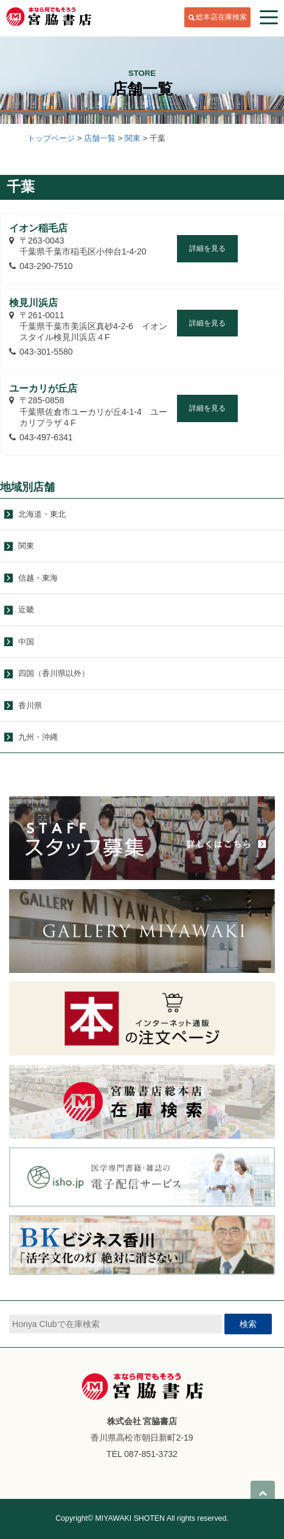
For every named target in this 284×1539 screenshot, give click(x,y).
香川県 (30, 705)
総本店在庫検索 (221, 17)
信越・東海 (38, 577)
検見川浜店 (33, 303)
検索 (248, 1324)
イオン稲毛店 (38, 228)
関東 (26, 545)
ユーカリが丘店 (43, 388)
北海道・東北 (42, 514)
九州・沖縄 (38, 737)
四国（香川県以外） (53, 673)
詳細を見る (207, 248)
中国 (26, 641)
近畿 (26, 609)
